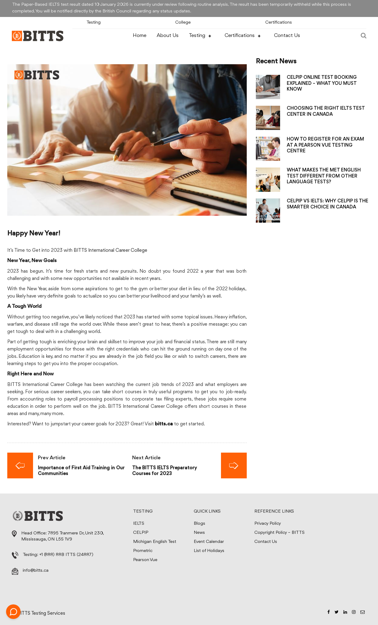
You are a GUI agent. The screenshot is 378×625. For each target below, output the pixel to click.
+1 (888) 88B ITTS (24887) (66, 555)
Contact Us (287, 35)
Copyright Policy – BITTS (279, 532)
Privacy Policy (267, 523)
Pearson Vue (145, 560)
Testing (93, 22)
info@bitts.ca (36, 570)
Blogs (199, 523)
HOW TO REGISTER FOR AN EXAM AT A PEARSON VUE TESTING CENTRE (325, 145)
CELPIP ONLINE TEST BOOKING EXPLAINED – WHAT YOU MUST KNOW (322, 83)
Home (139, 35)
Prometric (142, 551)
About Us (168, 35)
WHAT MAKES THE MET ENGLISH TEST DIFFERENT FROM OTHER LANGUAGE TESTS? (324, 176)
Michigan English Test (154, 542)
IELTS (138, 523)
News (199, 532)
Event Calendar (209, 542)
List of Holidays (209, 551)
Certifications (278, 22)
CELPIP (140, 532)
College (183, 22)
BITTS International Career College (110, 250)
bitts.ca (164, 424)
